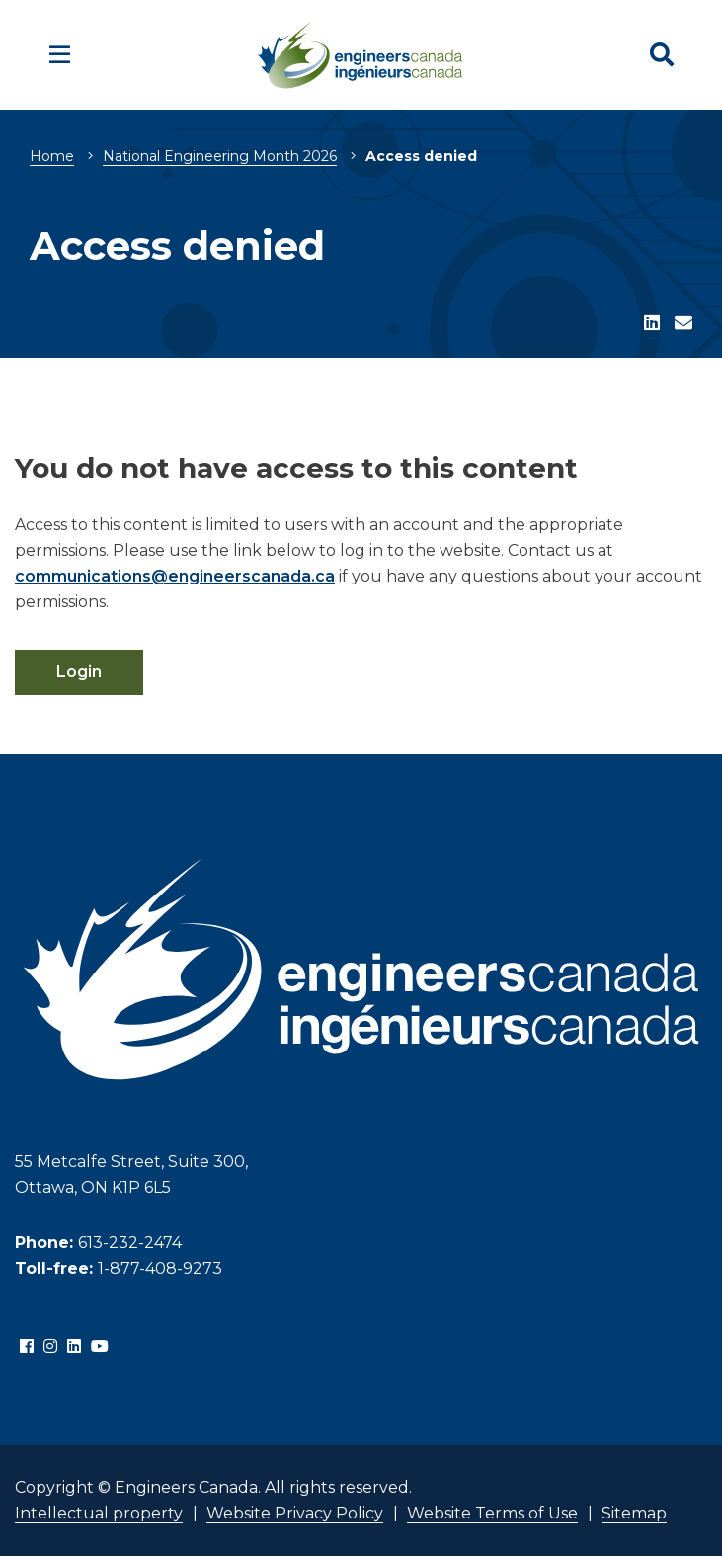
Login (79, 671)
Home (52, 156)
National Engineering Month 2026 (220, 156)
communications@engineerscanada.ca (175, 576)
